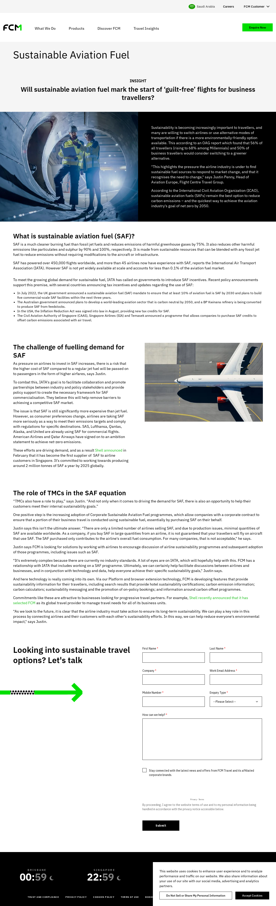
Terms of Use (130, 897)
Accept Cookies (252, 895)
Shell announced (108, 450)
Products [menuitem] (76, 28)
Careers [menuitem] (228, 6)
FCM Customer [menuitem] (254, 6)
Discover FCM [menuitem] (108, 28)
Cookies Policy (103, 897)
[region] (214, 884)
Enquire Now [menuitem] (257, 27)
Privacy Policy (76, 897)
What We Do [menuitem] (45, 28)
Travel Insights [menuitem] (146, 28)
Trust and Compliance (43, 897)
